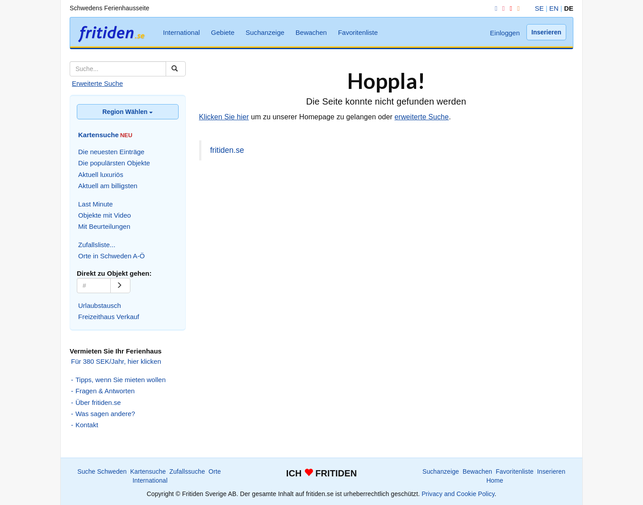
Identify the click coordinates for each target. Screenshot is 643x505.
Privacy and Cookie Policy (458, 493)
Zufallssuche (187, 471)
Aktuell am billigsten (108, 185)
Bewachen (311, 32)
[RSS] (516, 8)
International (181, 32)
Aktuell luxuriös (100, 174)
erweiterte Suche (421, 117)
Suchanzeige (265, 32)
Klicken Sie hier (224, 117)
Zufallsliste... (96, 244)
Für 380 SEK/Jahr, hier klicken (116, 361)
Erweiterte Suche (97, 83)
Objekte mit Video (104, 215)
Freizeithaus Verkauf (108, 316)
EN (554, 8)
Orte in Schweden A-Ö (111, 256)
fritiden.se (227, 150)
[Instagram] (502, 8)
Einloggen (505, 33)
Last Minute (95, 204)
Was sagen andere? (105, 413)
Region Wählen (127, 111)
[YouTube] (509, 8)
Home (494, 480)
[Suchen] (176, 68)
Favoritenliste (358, 32)
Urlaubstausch (99, 305)
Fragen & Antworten (105, 391)
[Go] (120, 285)
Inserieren (546, 32)
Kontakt (86, 425)
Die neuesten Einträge (111, 152)
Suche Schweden (101, 471)
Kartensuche (148, 471)
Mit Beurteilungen (104, 226)
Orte (215, 471)
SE (539, 8)
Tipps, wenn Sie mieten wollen (120, 379)
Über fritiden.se (98, 402)
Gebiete (223, 32)
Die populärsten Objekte (114, 163)
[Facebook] (494, 8)
